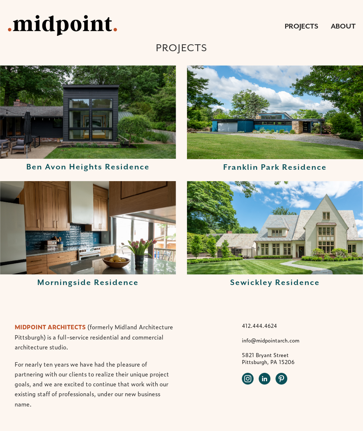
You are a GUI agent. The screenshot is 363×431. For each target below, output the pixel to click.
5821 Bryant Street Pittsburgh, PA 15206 (268, 358)
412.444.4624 (259, 325)
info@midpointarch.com (270, 340)
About (343, 26)
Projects (301, 26)
